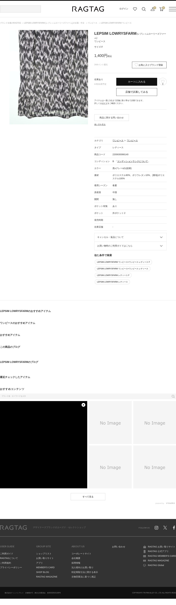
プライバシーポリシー (11, 567)
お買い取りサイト (45, 558)
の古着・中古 (54, 23)
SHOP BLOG (42, 572)
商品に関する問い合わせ (111, 117)
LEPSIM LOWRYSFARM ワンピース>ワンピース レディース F (123, 262)
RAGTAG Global (156, 565)
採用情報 (76, 563)
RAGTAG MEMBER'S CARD (162, 556)
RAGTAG (13, 527)
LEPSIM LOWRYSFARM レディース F (113, 275)
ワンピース (118, 140)
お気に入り (135, 9)
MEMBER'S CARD (45, 567)
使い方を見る (100, 124)
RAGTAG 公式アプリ (158, 551)
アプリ (39, 563)
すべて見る (88, 496)
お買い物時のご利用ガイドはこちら (114, 245)
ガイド (104, 103)
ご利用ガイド (6, 553)
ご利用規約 (5, 563)
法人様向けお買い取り (83, 567)
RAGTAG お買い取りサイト (161, 546)
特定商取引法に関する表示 (85, 572)
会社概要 (76, 558)
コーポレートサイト (81, 553)
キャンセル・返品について (110, 237)
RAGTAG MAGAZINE (46, 576)
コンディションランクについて (132, 161)
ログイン (123, 8)
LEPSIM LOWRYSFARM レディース (112, 282)
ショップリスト (44, 553)
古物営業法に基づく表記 (84, 576)
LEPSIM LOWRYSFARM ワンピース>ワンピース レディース (122, 269)
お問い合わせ (118, 546)
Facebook (174, 528)
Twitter (165, 528)
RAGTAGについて (9, 558)
